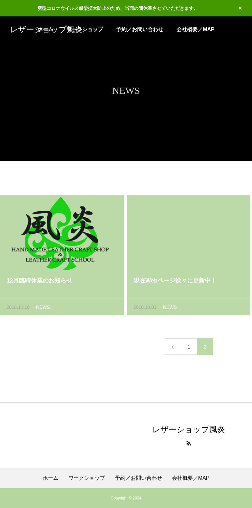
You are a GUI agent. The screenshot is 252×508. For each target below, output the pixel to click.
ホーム (50, 478)
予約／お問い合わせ (139, 29)
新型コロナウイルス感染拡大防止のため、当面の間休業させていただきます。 (117, 8)
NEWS (43, 308)
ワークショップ (86, 478)
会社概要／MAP (196, 29)
